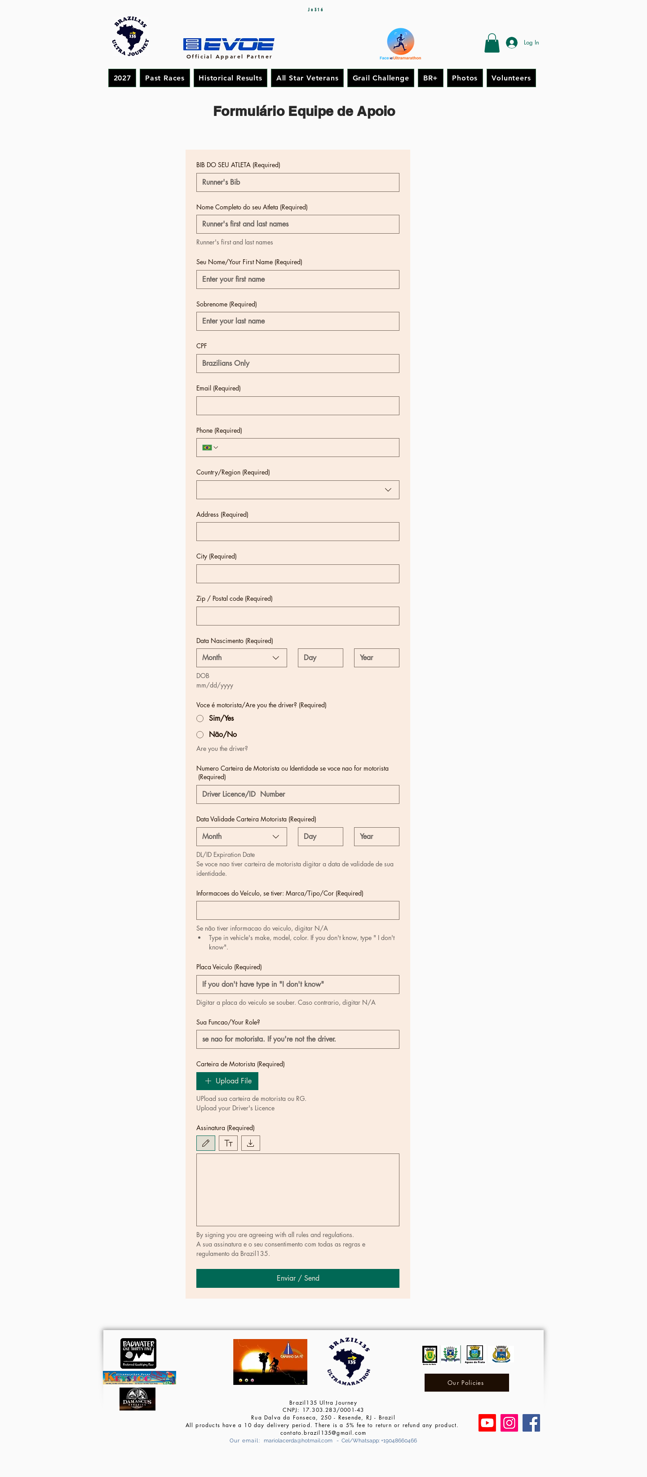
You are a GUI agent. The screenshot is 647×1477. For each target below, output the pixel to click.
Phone (219, 430)
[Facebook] (531, 1423)
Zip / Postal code (234, 598)
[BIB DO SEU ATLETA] (295, 182)
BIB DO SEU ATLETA (238, 164)
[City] (295, 574)
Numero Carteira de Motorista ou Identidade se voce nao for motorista (292, 772)
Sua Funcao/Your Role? (228, 1022)
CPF (201, 346)
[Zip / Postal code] (295, 616)
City (216, 556)
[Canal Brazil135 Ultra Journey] (487, 1423)
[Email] (295, 406)
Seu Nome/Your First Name (249, 261)
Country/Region (233, 472)
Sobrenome (226, 304)
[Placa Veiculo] (295, 985)
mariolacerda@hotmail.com (298, 1440)
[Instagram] (509, 1423)
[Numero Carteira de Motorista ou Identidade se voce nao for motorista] (295, 794)
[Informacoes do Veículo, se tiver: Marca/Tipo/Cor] (295, 910)
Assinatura (225, 1127)
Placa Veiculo (229, 966)
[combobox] (298, 490)
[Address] (295, 532)
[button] (492, 43)
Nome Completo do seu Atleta (252, 207)
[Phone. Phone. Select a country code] (210, 447)
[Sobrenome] (295, 321)
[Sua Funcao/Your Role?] (295, 1039)
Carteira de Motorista (240, 1064)
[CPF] (295, 364)
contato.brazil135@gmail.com (323, 1433)
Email (218, 388)
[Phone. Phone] (306, 448)
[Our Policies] (467, 1383)
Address (222, 514)
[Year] (374, 658)
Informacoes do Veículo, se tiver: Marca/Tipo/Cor (279, 893)
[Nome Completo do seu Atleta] (295, 224)
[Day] (317, 658)
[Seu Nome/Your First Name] (295, 279)
